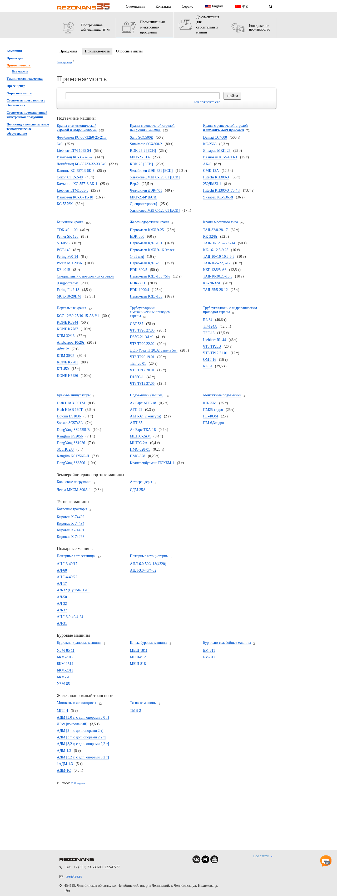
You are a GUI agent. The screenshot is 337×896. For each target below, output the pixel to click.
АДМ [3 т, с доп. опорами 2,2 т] (81, 737)
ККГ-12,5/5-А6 (214, 270)
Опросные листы (129, 51)
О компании (135, 6)
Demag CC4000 (215, 137)
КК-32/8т (210, 236)
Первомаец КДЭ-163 (146, 296)
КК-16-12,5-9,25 (215, 250)
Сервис (187, 6)
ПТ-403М (210, 416)
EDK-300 (137, 236)
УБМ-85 (63, 684)
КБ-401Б (63, 270)
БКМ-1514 (65, 664)
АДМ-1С (64, 770)
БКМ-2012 (65, 657)
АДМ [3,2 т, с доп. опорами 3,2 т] (83, 757)
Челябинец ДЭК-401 (146, 190)
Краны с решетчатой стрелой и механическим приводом (225, 128)
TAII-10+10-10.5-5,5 (218, 257)
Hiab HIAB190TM (71, 403)
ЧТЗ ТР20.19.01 (142, 357)
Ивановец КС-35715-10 (75, 197)
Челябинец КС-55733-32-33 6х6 (81, 164)
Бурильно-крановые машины (79, 643)
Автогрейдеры (141, 482)
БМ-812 (209, 657)
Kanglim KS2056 (70, 436)
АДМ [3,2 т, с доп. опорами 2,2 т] (83, 744)
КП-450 (63, 369)
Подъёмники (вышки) (146, 395)
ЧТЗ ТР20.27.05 (142, 330)
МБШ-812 (138, 657)
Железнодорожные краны (149, 222)
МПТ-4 (62, 711)
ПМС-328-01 (140, 449)
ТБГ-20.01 (138, 364)
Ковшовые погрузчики (74, 482)
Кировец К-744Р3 (70, 537)
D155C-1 (137, 377)
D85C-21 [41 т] (141, 337)
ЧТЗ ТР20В (212, 346)
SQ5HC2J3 (65, 449)
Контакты (163, 6)
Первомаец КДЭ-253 (146, 263)
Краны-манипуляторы (74, 395)
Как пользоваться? (207, 102)
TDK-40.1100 (67, 230)
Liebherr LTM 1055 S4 (74, 151)
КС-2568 (209, 144)
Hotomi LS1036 (69, 416)
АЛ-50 (62, 597)
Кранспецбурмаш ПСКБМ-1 (152, 463)
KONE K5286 (67, 376)
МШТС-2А (138, 443)
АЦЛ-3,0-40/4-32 (143, 570)
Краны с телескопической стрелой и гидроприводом (77, 128)
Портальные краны (71, 308)
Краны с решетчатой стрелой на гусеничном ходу (152, 128)
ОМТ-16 (209, 360)
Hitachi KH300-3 (216, 177)
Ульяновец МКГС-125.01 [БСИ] (155, 210)
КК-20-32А (211, 283)
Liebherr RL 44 (214, 340)
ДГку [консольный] (72, 724)
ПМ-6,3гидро (213, 423)
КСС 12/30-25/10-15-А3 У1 (78, 316)
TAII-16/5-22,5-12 (216, 263)
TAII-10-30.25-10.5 (217, 276)
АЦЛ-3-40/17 (67, 564)
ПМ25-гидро (213, 410)
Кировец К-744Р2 (70, 517)
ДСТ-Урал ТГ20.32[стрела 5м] (153, 350)
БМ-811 (209, 650)
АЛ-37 (62, 610)
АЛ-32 (62, 604)
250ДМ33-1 (212, 184)
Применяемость (97, 51)
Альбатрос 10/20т (71, 342)
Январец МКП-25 (216, 151)
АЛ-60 (62, 570)
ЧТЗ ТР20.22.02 (142, 344)
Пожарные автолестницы (76, 556)
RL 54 (207, 366)
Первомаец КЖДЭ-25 (147, 230)
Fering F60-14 (67, 257)
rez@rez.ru (74, 876)
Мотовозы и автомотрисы (76, 703)
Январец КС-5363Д (218, 197)
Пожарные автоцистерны (149, 556)
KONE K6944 (67, 322)
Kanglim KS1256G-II (73, 456)
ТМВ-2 (135, 711)
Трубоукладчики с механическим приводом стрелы (150, 312)
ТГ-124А (210, 326)
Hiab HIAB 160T (70, 410)
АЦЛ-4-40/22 (67, 577)
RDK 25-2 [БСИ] (143, 151)
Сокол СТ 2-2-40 (70, 177)
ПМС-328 (137, 456)
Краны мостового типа (220, 222)
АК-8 (207, 164)
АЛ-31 (62, 623)
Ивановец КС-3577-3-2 (74, 157)
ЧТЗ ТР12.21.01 (215, 353)
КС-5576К (65, 204)
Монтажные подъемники (222, 395)
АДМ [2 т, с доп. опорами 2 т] (80, 731)
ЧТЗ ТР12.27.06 (142, 384)
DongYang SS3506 (71, 463)
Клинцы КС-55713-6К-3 (75, 171)
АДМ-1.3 (64, 751)
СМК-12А (211, 171)
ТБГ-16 (208, 333)
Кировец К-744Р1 (70, 530)
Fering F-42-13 (68, 290)
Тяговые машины (143, 703)
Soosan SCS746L (70, 423)
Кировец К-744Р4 (70, 523)
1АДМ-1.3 (65, 764)
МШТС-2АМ (140, 436)
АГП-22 (136, 410)
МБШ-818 (138, 664)
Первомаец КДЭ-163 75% (150, 276)
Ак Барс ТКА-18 (143, 430)
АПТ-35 (136, 423)
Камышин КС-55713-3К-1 (77, 184)
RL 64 (207, 320)
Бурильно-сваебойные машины (227, 643)
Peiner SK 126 (67, 236)
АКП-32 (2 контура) (145, 416)
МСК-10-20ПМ (69, 296)
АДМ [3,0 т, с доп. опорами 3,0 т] (83, 717)
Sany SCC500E (141, 137)
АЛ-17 (62, 584)
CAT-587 (136, 324)
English (213, 6)
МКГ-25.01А (140, 157)
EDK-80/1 (137, 283)
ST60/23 (63, 243)
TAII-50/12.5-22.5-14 (219, 243)
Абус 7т (63, 349)
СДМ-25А (138, 490)
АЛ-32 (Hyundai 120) (73, 590)
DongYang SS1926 (71, 443)
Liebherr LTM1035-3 (72, 190)
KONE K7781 (67, 362)
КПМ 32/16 (66, 336)
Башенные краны (70, 222)
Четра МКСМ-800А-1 (74, 490)
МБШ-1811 (139, 650)
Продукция (68, 51)
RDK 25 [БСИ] (141, 164)
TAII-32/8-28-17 (215, 230)
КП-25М (209, 403)
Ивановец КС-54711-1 (220, 157)
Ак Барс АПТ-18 (143, 403)
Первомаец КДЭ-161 (146, 243)
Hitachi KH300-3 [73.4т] (221, 190)
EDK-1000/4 (139, 290)
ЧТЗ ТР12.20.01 (142, 370)
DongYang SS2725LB (73, 430)
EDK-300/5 (138, 270)
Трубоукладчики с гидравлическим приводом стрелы (230, 310)
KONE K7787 (67, 329)
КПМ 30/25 (66, 356)
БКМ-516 (64, 677)
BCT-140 (64, 250)
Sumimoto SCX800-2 (146, 144)
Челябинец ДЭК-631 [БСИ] (151, 171)
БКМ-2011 (65, 670)
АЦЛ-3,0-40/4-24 (70, 617)
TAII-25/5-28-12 (215, 290)
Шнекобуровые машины (148, 643)
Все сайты (263, 856)
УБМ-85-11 (66, 650)
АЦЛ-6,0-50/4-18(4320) (148, 564)
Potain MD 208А (69, 263)
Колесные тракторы (72, 509)
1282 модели (78, 783)
